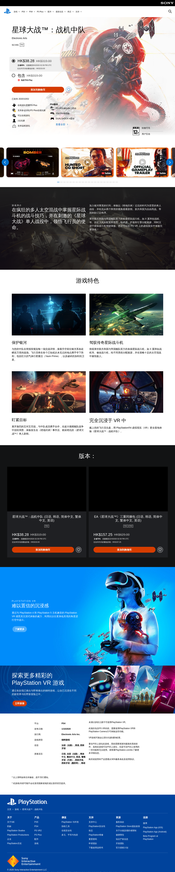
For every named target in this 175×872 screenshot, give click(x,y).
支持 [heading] (91, 817)
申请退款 (93, 843)
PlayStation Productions (18, 835)
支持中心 (93, 822)
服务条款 (120, 822)
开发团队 (120, 843)
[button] (87, 162)
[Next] (169, 162)
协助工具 (66, 826)
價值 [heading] (64, 817)
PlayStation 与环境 (70, 822)
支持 (77, 11)
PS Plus (40, 11)
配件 (49, 11)
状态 (91, 830)
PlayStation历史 (14, 843)
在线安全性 (67, 830)
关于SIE (11, 822)
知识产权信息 (122, 839)
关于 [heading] (9, 817)
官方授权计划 (122, 847)
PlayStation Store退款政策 (128, 826)
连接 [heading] (145, 817)
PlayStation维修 (96, 835)
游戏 (15, 11)
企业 (9, 839)
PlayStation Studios (16, 830)
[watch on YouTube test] (106, 173)
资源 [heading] (118, 817)
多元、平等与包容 (70, 835)
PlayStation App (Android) (154, 832)
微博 (145, 823)
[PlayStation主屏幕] (7, 11)
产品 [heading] (36, 817)
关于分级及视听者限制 (126, 830)
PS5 (23, 11)
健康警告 (120, 835)
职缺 (9, 826)
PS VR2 (38, 830)
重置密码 (93, 839)
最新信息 (59, 11)
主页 (9, 809)
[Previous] (5, 162)
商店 (69, 11)
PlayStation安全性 (97, 826)
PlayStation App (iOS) (153, 827)
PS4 (31, 11)
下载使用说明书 (96, 847)
